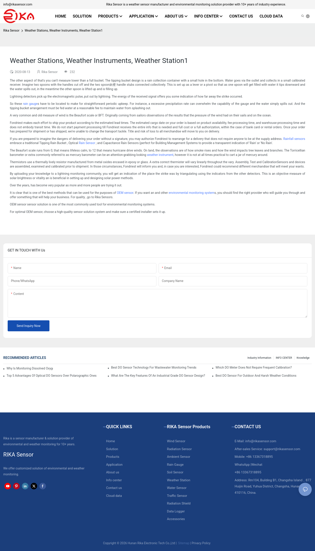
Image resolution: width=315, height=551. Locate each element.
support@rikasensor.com (282, 449)
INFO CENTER (284, 357)
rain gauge (30, 103)
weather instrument (160, 155)
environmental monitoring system (191, 192)
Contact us (114, 488)
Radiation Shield (179, 503)
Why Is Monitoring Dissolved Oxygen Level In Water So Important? (30, 368)
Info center (114, 480)
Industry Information (259, 357)
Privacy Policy (201, 543)
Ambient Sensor (178, 457)
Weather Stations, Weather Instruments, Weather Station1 (64, 30)
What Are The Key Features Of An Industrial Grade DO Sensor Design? (158, 375)
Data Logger (176, 511)
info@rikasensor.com (17, 4)
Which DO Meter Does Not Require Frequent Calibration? (253, 367)
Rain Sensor (87, 143)
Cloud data (114, 496)
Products (112, 457)
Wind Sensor (176, 441)
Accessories (176, 519)
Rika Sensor (11, 30)
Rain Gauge (175, 465)
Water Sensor (176, 488)
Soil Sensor (175, 472)
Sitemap (183, 543)
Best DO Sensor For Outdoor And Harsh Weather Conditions (255, 375)
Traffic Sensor (177, 496)
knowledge (303, 357)
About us (112, 472)
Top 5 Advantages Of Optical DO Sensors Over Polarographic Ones (51, 375)
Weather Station (178, 480)
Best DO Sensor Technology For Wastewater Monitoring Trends (153, 367)
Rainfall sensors (294, 139)
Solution (112, 449)
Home (110, 441)
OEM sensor (125, 192)
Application (114, 465)
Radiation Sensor (179, 449)
